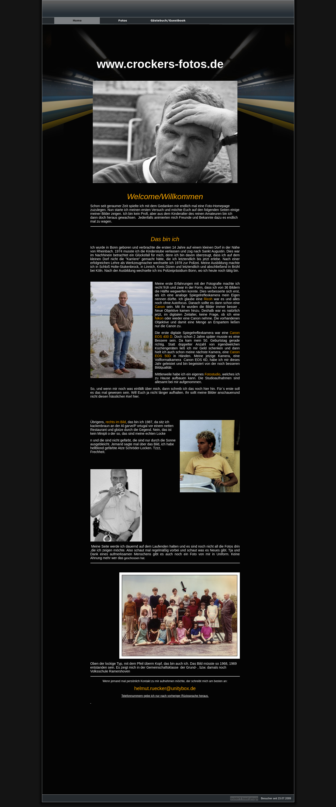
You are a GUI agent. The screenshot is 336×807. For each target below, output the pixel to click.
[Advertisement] (165, 40)
